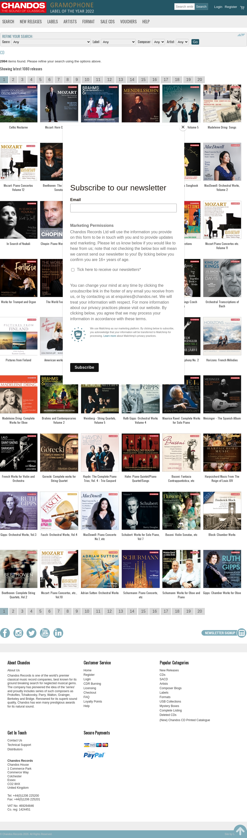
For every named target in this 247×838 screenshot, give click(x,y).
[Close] (183, 127)
